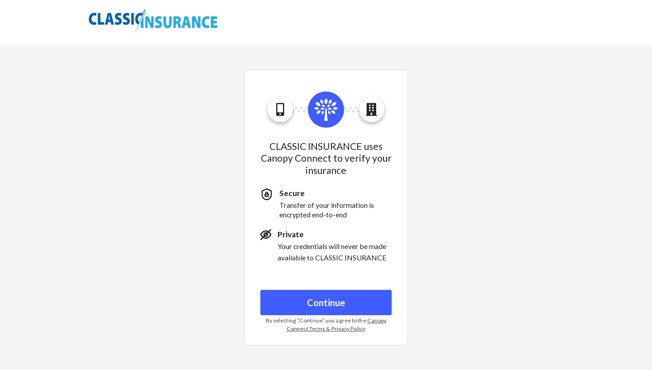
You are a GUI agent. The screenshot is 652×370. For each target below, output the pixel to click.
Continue (326, 302)
